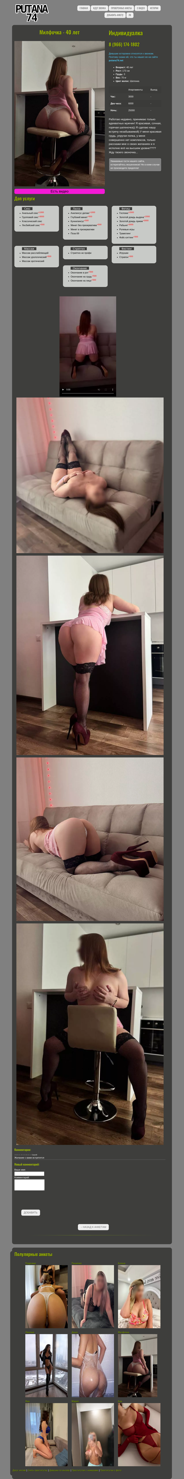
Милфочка (123, 1332)
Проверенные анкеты (121, 8)
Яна (27, 1401)
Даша (75, 1332)
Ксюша (121, 1263)
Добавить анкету (115, 15)
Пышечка (77, 1263)
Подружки (30, 1263)
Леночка (29, 1332)
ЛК (130, 15)
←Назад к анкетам (93, 1227)
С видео (141, 8)
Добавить (31, 1212)
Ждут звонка (99, 8)
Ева (120, 1401)
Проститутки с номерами (85, 1470)
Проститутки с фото (110, 1470)
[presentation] (36, 1200)
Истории (154, 8)
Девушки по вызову (59, 1470)
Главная (84, 8)
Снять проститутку (37, 1470)
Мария (75, 1401)
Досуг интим (19, 1470)
